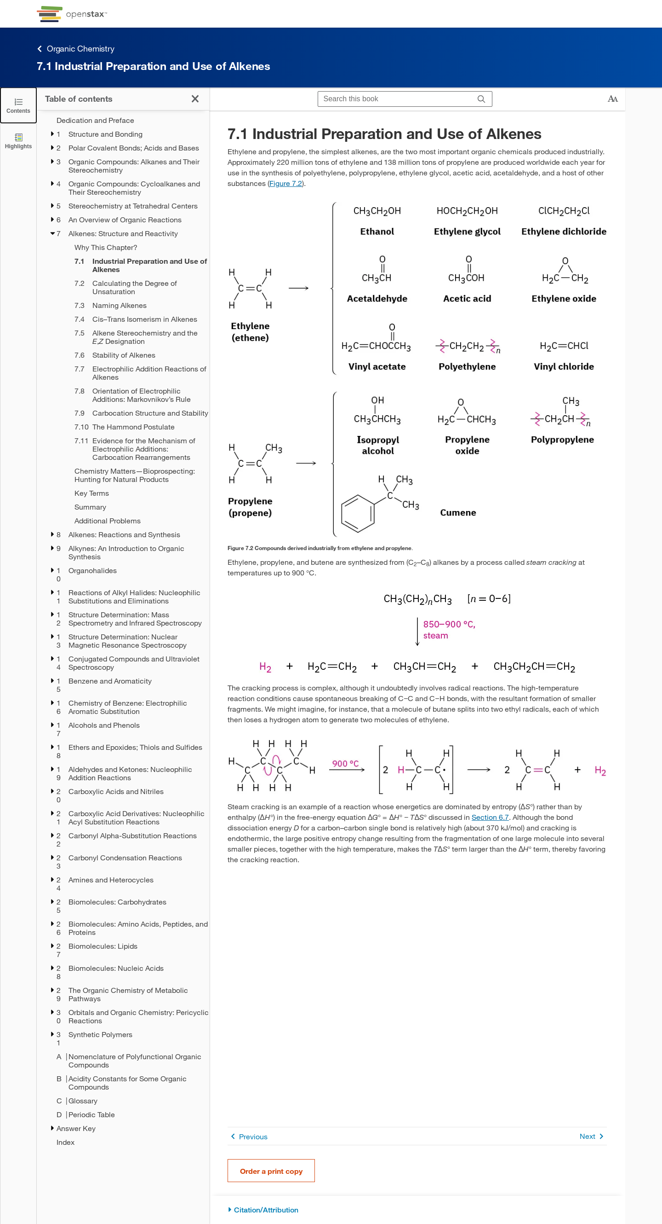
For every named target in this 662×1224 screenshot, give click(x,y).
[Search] (481, 99)
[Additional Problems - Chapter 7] (136, 520)
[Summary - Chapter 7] (136, 507)
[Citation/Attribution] (417, 1210)
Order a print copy (271, 1170)
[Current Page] (136, 265)
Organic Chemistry (75, 48)
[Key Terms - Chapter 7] (136, 493)
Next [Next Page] (593, 1136)
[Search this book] (395, 99)
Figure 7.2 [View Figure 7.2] (285, 183)
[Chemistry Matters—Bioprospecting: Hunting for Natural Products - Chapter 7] (136, 475)
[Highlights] (18, 140)
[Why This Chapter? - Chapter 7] (136, 247)
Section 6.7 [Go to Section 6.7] (490, 816)
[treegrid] (123, 631)
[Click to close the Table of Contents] (18, 105)
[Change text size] (612, 98)
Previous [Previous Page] (248, 1136)
